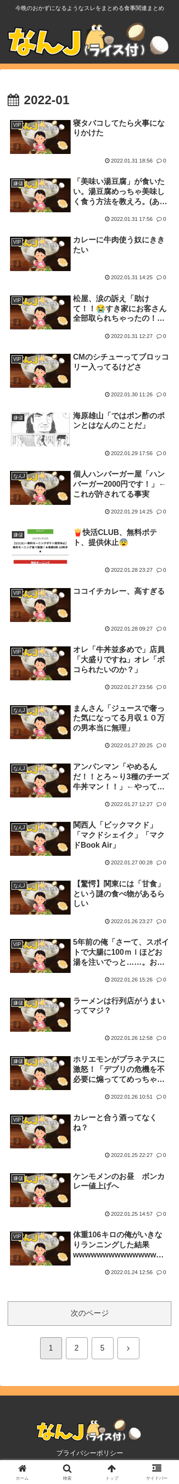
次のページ (90, 1313)
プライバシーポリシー (89, 1453)
